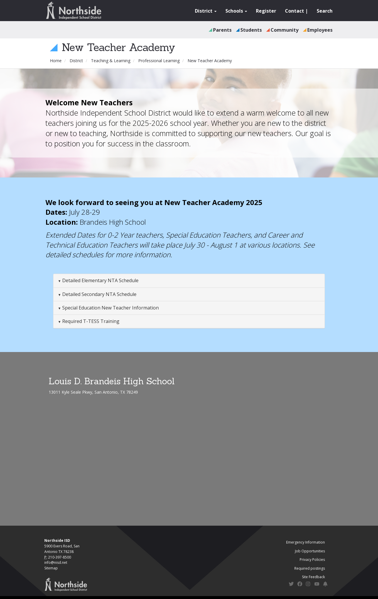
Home (56, 60)
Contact (294, 11)
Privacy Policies (312, 559)
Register (266, 11)
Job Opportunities (310, 551)
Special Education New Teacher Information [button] (110, 307)
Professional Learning (159, 60)
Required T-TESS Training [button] (90, 321)
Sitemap (51, 568)
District (206, 11)
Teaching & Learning (110, 60)
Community (284, 30)
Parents (222, 30)
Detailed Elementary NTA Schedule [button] (100, 280)
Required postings (309, 568)
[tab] (189, 280)
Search (325, 11)
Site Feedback (313, 576)
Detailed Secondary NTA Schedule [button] (98, 294)
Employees (320, 30)
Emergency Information (305, 542)
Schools (236, 11)
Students (251, 30)
